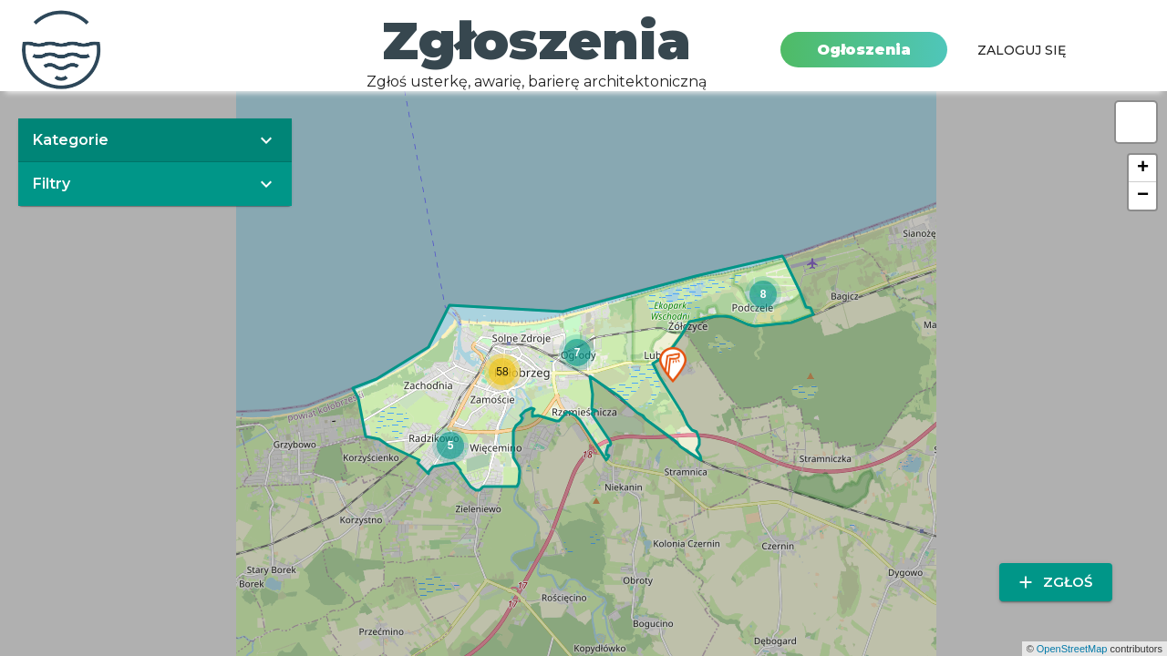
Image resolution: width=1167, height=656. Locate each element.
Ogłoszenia (864, 49)
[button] (673, 365)
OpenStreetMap (1072, 648)
